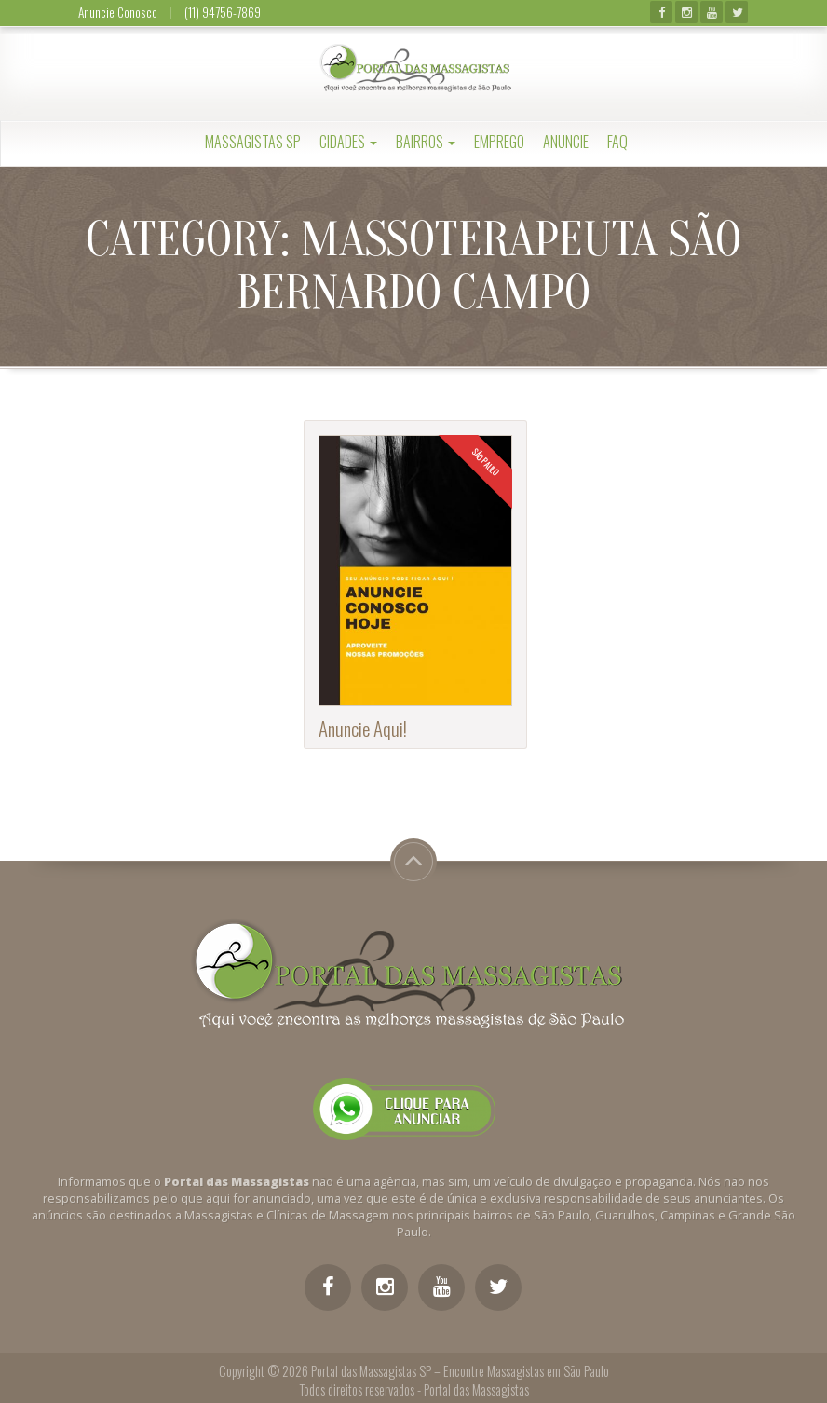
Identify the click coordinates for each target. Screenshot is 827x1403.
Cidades (348, 141)
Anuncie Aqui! (363, 728)
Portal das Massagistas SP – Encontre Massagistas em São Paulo (460, 1371)
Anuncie (566, 141)
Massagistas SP (253, 141)
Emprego (499, 141)
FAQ (617, 141)
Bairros (425, 141)
